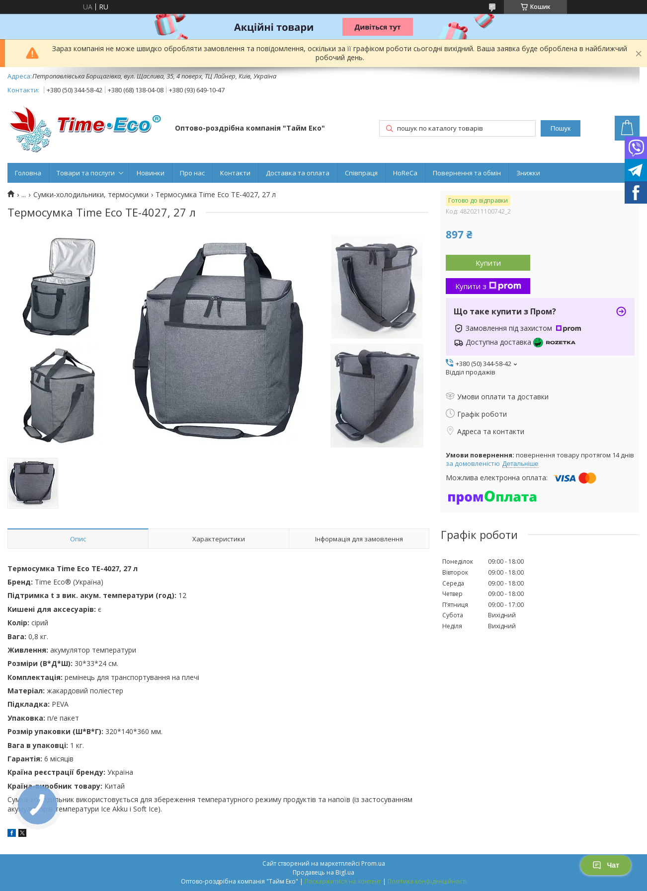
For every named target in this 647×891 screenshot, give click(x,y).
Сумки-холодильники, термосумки (91, 194)
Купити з (488, 286)
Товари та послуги (86, 172)
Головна (28, 172)
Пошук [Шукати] (560, 128)
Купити (488, 263)
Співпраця (361, 172)
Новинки (150, 172)
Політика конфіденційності (427, 881)
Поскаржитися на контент (343, 881)
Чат (605, 865)
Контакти (235, 172)
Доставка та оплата (297, 172)
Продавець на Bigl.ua (323, 872)
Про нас (192, 172)
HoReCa (405, 172)
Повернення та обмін (467, 172)
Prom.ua (373, 863)
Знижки (528, 172)
